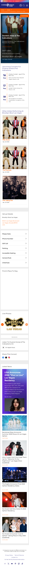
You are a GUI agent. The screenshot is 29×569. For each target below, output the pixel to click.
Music (6, 1)
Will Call (5, 243)
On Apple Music (10, 347)
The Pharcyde (7, 170)
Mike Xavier (6, 140)
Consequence (2, 1)
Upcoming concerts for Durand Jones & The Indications (11, 68)
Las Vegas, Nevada (7, 59)
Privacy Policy (9, 555)
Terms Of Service (19, 555)
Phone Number (7, 239)
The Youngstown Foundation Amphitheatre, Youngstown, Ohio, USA (17, 100)
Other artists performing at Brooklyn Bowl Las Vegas (12, 112)
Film (10, 1)
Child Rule (5, 263)
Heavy (17, 1)
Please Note (6, 234)
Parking (5, 248)
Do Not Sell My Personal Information (14, 559)
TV (13, 1)
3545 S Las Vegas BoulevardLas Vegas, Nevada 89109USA (10, 223)
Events (8, 9)
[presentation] (2, 324)
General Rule (6, 258)
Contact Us (14, 557)
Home (2, 9)
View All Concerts (7, 46)
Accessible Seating (8, 253)
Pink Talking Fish (8, 200)
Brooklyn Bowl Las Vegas (12, 56)
